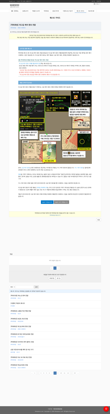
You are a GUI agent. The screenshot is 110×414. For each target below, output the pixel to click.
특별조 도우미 (36, 11)
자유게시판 (91, 11)
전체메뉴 (16, 11)
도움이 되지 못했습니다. (61, 202)
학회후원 (46, 11)
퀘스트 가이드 (80, 11)
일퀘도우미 (25, 11)
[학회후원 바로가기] (55, 215)
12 (68, 373)
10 (61, 373)
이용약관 (50, 409)
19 (75, 373)
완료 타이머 (56, 11)
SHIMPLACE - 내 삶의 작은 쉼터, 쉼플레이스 (20, 1)
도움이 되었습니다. (47, 202)
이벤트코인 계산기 (68, 11)
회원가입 (99, 1)
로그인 (93, 1)
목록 (98, 220)
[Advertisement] (55, 237)
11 (64, 373)
